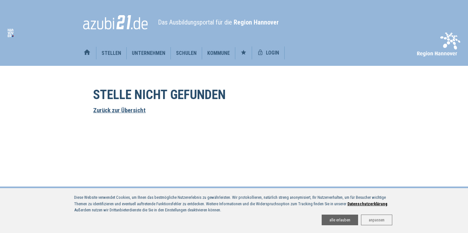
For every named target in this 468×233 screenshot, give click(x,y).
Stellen (111, 53)
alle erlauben (339, 220)
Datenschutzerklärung (367, 203)
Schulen (186, 53)
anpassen (377, 220)
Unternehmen (148, 53)
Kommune (218, 53)
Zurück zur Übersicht (119, 110)
